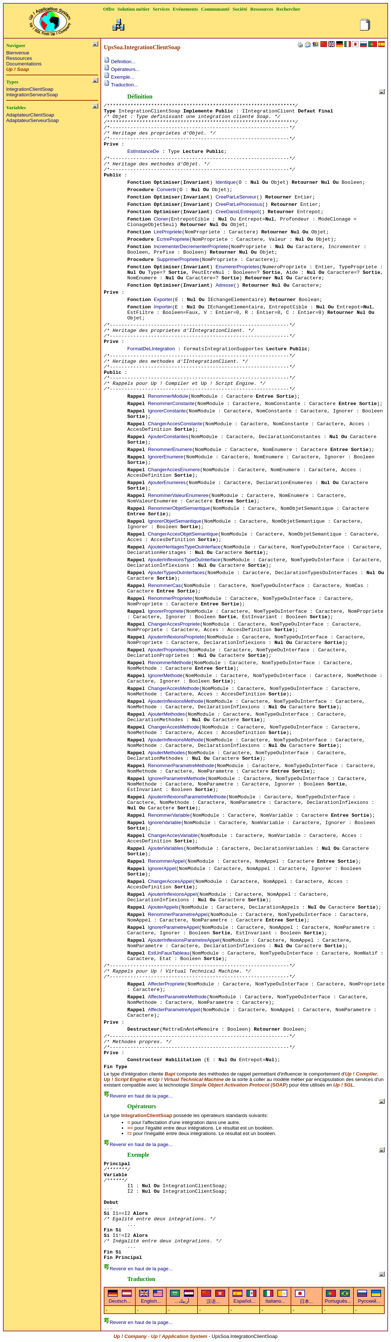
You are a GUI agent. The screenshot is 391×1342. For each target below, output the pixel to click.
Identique (226, 182)
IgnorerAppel (162, 868)
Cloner (161, 219)
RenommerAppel (166, 861)
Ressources (19, 58)
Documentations (24, 64)
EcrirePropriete (173, 239)
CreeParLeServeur (236, 197)
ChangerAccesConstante (175, 423)
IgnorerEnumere (165, 456)
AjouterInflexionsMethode (175, 701)
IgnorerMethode (165, 675)
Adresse (225, 285)
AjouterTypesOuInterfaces (176, 572)
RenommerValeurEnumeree (178, 495)
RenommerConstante (171, 403)
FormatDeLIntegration (151, 348)
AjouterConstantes (168, 436)
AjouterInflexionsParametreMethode (187, 796)
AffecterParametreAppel (174, 1009)
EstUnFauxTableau (168, 953)
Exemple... (119, 77)
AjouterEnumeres (167, 482)
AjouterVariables (166, 848)
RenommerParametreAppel (177, 914)
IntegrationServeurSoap (32, 94)
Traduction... (121, 84)
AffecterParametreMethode (177, 996)
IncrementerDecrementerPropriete (191, 246)
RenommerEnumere (170, 449)
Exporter (163, 299)
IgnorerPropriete (165, 611)
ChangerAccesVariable (173, 835)
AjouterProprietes (167, 649)
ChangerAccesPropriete (174, 624)
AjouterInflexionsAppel (172, 894)
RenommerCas (164, 585)
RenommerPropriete (170, 598)
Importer (163, 306)
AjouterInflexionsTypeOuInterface (184, 559)
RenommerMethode (169, 662)
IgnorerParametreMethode (176, 778)
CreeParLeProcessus (239, 204)
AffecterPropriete (166, 984)
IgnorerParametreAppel (173, 927)
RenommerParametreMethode (181, 765)
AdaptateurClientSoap (30, 115)
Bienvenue (17, 53)
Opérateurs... (122, 69)
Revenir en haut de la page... (138, 1096)
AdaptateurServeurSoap (32, 120)
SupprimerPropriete (178, 259)
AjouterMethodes (166, 714)
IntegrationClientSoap (29, 89)
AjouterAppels (163, 907)
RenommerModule (168, 396)
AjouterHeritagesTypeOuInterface (184, 547)
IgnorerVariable (164, 822)
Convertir (167, 189)
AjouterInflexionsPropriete (176, 637)
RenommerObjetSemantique (179, 508)
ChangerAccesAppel (170, 881)
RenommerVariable (169, 815)
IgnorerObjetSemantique (174, 521)
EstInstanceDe (143, 151)
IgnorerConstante (167, 411)
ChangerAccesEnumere (174, 469)
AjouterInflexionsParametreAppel (184, 940)
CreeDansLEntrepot (237, 211)
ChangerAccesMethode (173, 688)
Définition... (119, 61)
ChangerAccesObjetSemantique (183, 534)
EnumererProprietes (237, 266)
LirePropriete (168, 232)
